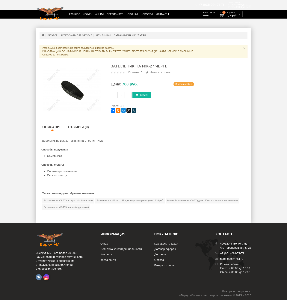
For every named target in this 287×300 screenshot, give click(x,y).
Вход (206, 15)
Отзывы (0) (78, 127)
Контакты (162, 14)
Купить (141, 95)
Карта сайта (108, 259)
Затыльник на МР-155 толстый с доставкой (66, 207)
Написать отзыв (158, 72)
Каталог (74, 14)
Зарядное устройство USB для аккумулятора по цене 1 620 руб (130, 200)
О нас (104, 243)
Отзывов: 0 (135, 72)
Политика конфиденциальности (121, 249)
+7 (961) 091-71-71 (211, 5)
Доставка (160, 254)
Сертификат (115, 14)
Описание (52, 127)
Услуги (87, 14)
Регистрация (209, 12)
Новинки (132, 14)
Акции (99, 14)
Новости (147, 14)
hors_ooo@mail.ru (231, 258)
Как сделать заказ (166, 243)
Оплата (159, 259)
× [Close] (244, 48)
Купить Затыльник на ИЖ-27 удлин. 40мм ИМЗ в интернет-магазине (202, 200)
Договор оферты (165, 249)
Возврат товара (164, 265)
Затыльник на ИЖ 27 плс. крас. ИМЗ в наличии (68, 200)
